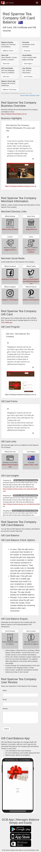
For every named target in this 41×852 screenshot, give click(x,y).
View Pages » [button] (28, 63)
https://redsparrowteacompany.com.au (14, 114)
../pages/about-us (31, 229)
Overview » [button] (27, 51)
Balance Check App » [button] (10, 89)
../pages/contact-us (10, 250)
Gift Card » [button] (6, 76)
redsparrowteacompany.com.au (12, 229)
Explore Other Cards (31, 465)
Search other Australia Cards (29, 95)
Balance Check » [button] (8, 51)
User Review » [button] (29, 76)
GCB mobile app (6, 322)
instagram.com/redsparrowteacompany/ (15, 300)
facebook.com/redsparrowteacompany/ (15, 279)
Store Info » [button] (6, 63)
